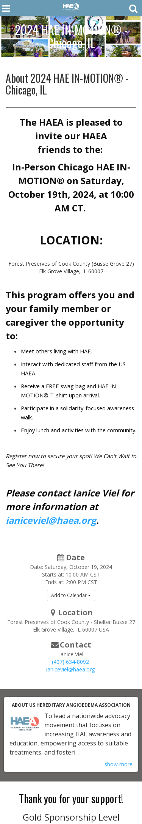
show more (119, 764)
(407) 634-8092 (70, 661)
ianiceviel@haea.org (51, 520)
